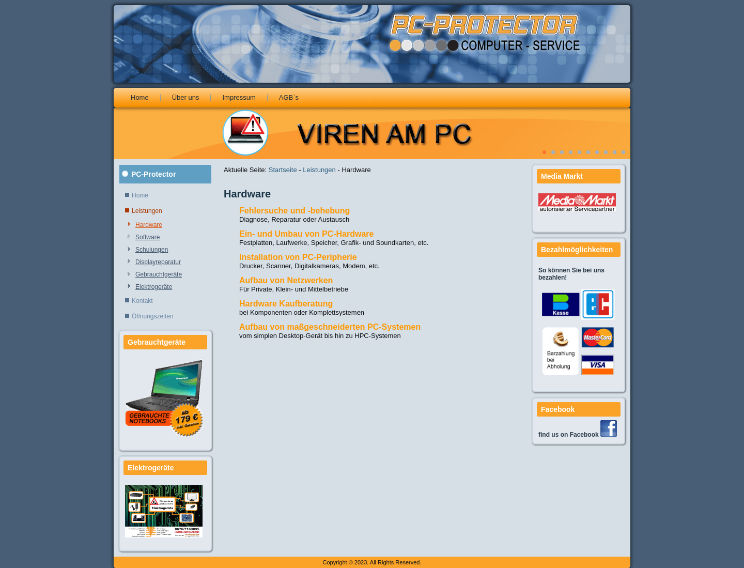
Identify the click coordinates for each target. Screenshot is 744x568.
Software (147, 237)
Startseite (283, 170)
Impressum (238, 97)
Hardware (148, 224)
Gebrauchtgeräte (158, 274)
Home (140, 97)
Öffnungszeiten (153, 316)
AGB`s (289, 97)
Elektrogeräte (153, 286)
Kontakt (142, 300)
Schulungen (151, 249)
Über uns (185, 97)
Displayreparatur (158, 262)
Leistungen (147, 210)
